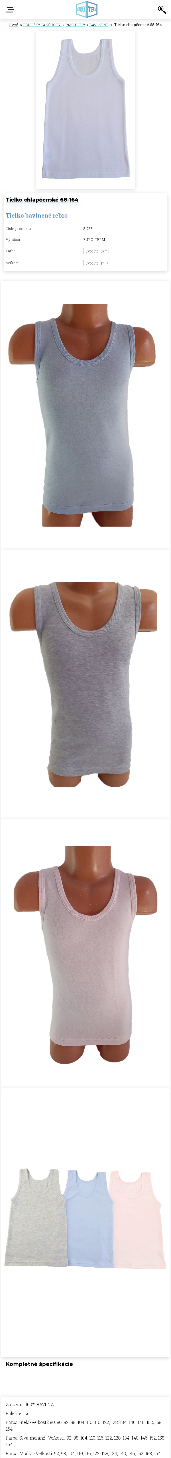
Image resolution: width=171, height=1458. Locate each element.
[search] (162, 11)
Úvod (13, 24)
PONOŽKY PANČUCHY (42, 24)
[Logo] (87, 9)
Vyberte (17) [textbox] (95, 263)
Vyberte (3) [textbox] (94, 251)
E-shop (11, 9)
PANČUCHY (75, 24)
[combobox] (95, 251)
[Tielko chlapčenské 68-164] (85, 33)
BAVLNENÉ (98, 24)
